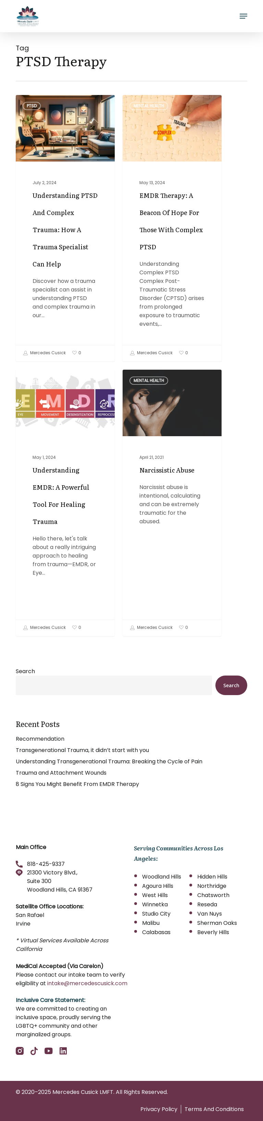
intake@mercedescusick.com (87, 983)
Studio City (156, 914)
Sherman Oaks (217, 923)
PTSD (32, 106)
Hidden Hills (212, 877)
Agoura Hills (157, 886)
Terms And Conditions (214, 1109)
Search (25, 671)
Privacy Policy (158, 1109)
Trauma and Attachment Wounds (61, 773)
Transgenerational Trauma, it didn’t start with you (82, 750)
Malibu (151, 923)
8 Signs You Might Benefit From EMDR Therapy (77, 784)
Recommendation (40, 739)
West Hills (155, 895)
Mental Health (149, 106)
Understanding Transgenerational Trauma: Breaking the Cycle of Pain (109, 761)
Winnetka (155, 904)
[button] (243, 16)
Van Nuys (209, 914)
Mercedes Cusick (44, 353)
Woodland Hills (161, 877)
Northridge (211, 886)
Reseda (207, 904)
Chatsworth (213, 895)
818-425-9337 (46, 864)
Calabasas (156, 932)
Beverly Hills (213, 932)
